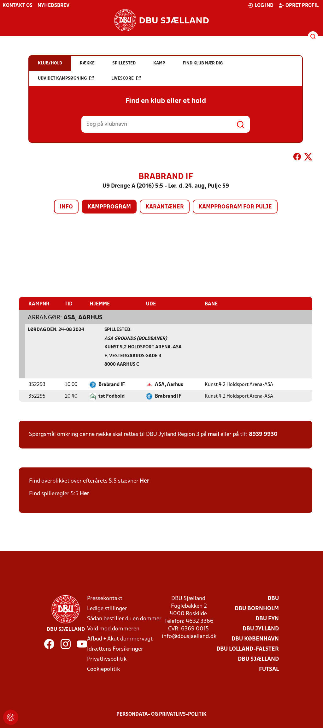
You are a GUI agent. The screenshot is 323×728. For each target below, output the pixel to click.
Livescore (126, 78)
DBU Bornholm (257, 608)
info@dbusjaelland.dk (189, 636)
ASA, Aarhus (83, 318)
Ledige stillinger (107, 608)
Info (66, 207)
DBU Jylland (261, 629)
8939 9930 (263, 434)
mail (213, 434)
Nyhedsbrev (53, 5)
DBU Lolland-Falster (247, 649)
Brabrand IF (111, 384)
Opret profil (299, 5)
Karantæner (164, 207)
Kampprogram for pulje (235, 207)
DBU (273, 598)
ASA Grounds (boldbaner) (135, 339)
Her (144, 481)
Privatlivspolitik (106, 659)
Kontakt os (17, 5)
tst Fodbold (111, 396)
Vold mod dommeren (113, 629)
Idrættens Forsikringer (115, 649)
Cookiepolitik (103, 669)
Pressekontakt (104, 598)
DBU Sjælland (258, 659)
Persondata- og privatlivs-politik (161, 714)
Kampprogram (109, 207)
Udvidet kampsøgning (66, 78)
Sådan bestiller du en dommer (124, 619)
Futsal (269, 669)
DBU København (255, 639)
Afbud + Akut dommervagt (120, 639)
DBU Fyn (267, 619)
